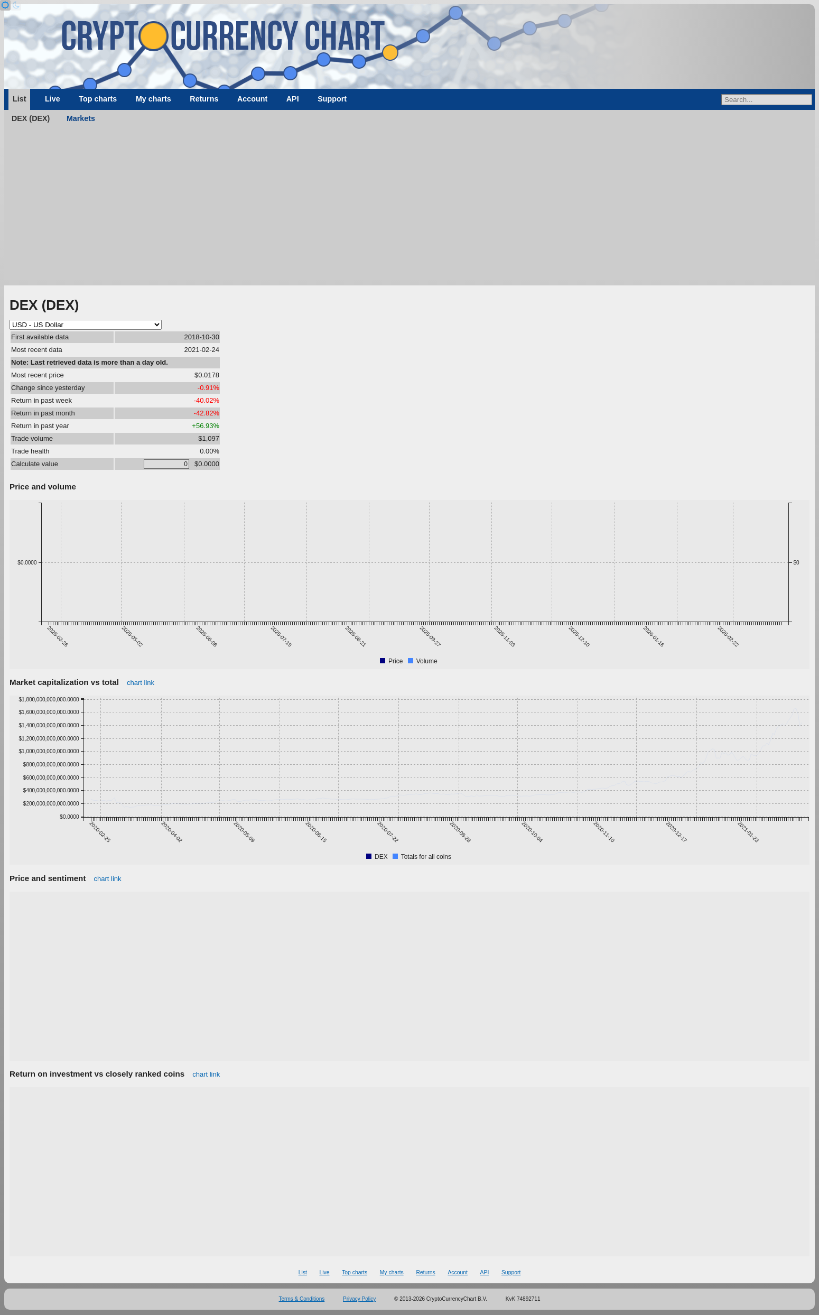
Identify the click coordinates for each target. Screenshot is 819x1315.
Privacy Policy (359, 1299)
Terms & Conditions (302, 1299)
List (19, 99)
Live (52, 99)
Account (252, 99)
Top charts (98, 99)
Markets (81, 118)
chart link (140, 683)
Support (332, 99)
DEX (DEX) (31, 118)
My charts (153, 99)
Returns (204, 99)
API (292, 99)
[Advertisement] (409, 206)
